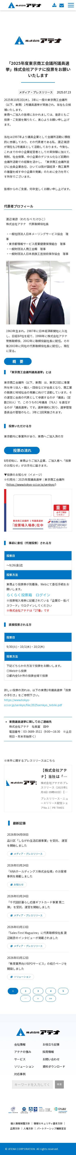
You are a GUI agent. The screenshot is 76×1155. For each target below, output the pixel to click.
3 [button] (38, 990)
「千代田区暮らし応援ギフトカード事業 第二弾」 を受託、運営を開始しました (35, 904)
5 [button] (63, 990)
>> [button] (50, 998)
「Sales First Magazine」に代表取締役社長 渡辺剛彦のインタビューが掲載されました (37, 935)
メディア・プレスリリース (28, 853)
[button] (71, 5)
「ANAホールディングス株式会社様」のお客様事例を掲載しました (36, 873)
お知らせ (19, 884)
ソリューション (22, 976)
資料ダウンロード (54, 5)
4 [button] (50, 990)
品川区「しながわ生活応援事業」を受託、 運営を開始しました (37, 843)
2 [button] (25, 990)
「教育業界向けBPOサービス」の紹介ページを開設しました (37, 966)
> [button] (38, 998)
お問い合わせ (62, 5)
